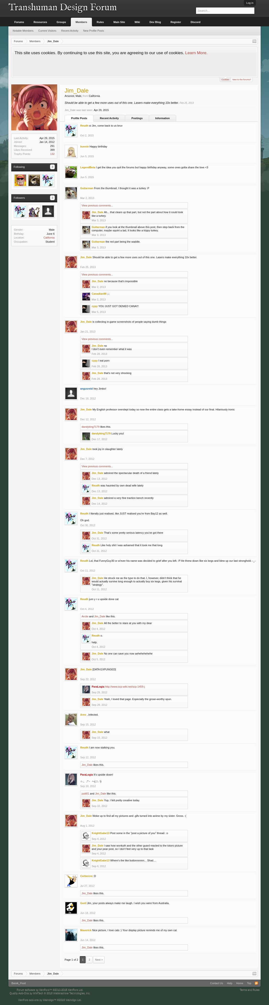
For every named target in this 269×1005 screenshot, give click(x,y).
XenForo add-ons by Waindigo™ (37, 999)
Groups (61, 22)
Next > (99, 959)
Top (249, 983)
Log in (249, 2)
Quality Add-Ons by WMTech (50, 993)
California (49, 237)
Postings (136, 118)
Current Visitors (47, 30)
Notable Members (23, 30)
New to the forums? (241, 79)
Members (81, 22)
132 (52, 153)
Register (176, 22)
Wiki (137, 22)
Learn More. (196, 52)
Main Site (119, 22)
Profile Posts (79, 118)
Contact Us (216, 983)
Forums (19, 22)
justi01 (85, 793)
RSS (256, 983)
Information (162, 118)
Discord (196, 22)
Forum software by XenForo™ (50, 989)
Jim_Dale (99, 616)
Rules (100, 22)
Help (229, 983)
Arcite (85, 616)
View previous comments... (97, 205)
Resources (40, 22)
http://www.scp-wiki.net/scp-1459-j (125, 686)
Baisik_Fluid (18, 983)
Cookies (225, 79)
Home (239, 983)
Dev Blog (155, 22)
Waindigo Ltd (73, 999)
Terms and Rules (249, 989)
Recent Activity (109, 118)
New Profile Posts (93, 30)
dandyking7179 (91, 426)
